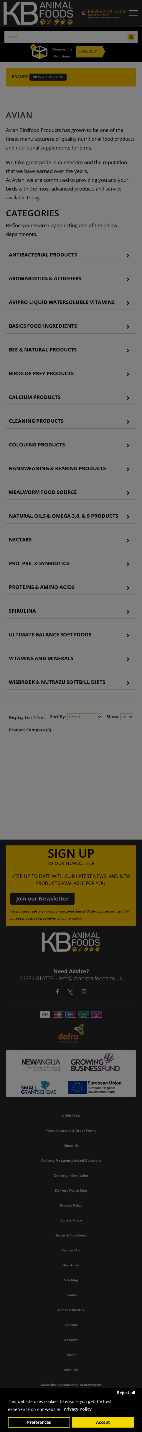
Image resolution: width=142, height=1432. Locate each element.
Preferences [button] (39, 1422)
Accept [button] (103, 1422)
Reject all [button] (126, 1392)
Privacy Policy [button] (78, 1409)
